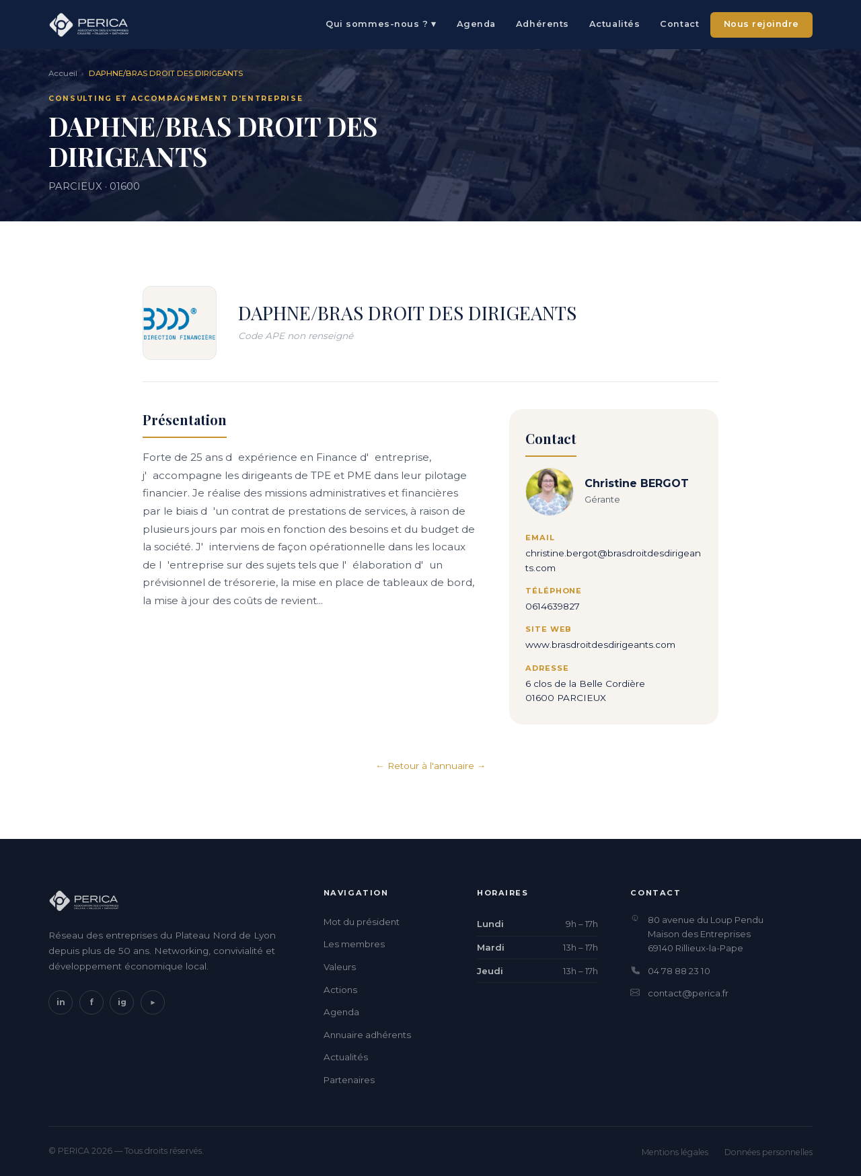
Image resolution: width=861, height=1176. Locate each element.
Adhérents (542, 24)
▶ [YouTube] (152, 1002)
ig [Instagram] (122, 1002)
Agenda (476, 24)
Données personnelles (768, 1152)
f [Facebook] (91, 1002)
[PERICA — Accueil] (88, 24)
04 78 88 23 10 (679, 970)
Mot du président (362, 921)
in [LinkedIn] (61, 1002)
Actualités (614, 24)
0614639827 (552, 606)
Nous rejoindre (761, 24)
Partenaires (349, 1079)
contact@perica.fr (688, 993)
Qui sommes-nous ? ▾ (381, 24)
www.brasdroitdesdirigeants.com (600, 645)
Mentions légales (675, 1152)
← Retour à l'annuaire (424, 765)
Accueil (62, 73)
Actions (340, 989)
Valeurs (340, 966)
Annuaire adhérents (367, 1034)
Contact (679, 24)
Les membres (354, 944)
